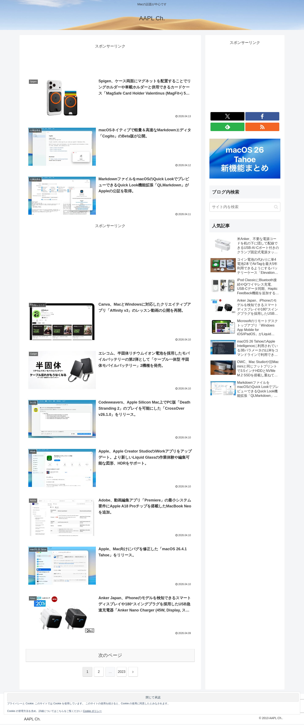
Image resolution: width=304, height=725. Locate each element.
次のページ (110, 656)
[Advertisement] (110, 59)
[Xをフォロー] (227, 116)
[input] (244, 207)
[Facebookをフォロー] (262, 116)
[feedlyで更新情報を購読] (227, 127)
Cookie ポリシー (92, 711)
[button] (276, 207)
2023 (121, 672)
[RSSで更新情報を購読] (262, 127)
